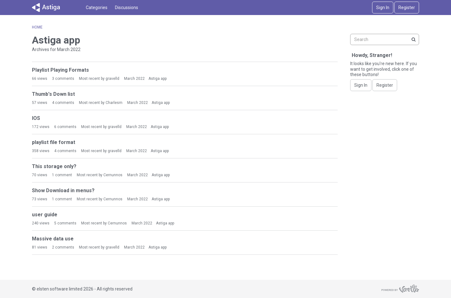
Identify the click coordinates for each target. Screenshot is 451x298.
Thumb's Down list (53, 94)
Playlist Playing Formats (60, 70)
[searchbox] (384, 39)
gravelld (112, 78)
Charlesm (114, 102)
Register (406, 7)
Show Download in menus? (63, 190)
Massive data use (53, 239)
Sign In (382, 7)
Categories (96, 7)
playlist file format (53, 142)
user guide (44, 215)
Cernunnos (112, 175)
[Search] (413, 39)
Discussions (126, 7)
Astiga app (157, 78)
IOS (36, 118)
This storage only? (54, 166)
